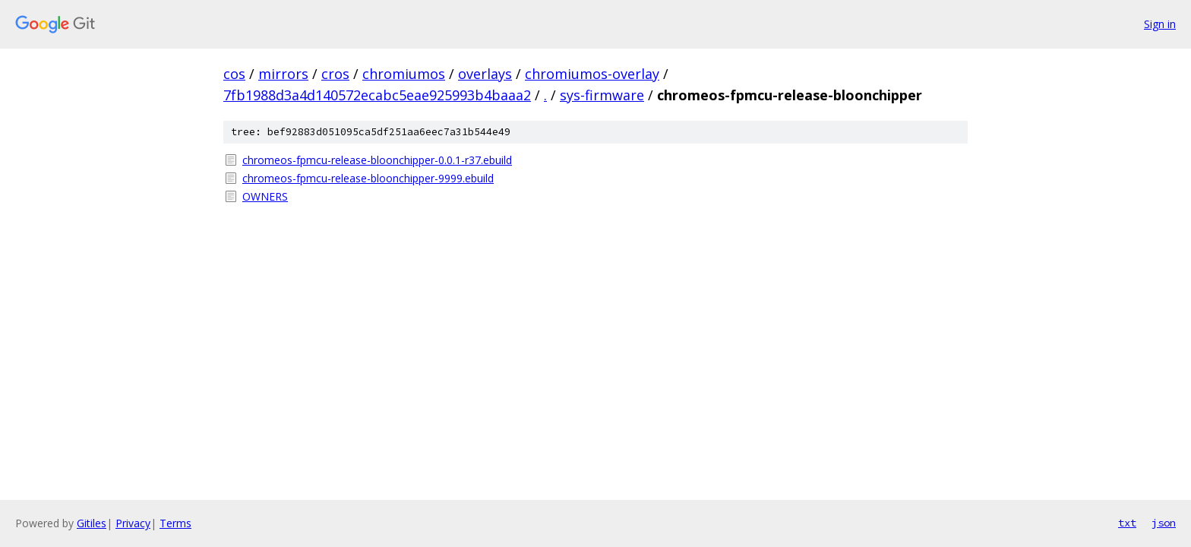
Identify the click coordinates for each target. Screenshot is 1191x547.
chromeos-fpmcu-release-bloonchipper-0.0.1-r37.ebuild (377, 160)
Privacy (132, 523)
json (1164, 523)
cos (234, 74)
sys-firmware (602, 95)
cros (335, 74)
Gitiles (91, 523)
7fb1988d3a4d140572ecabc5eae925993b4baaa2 (377, 95)
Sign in (1160, 24)
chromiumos (403, 74)
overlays (485, 74)
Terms (175, 523)
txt (1127, 523)
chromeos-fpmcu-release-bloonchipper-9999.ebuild (368, 178)
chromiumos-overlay (592, 74)
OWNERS (265, 196)
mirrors (283, 74)
